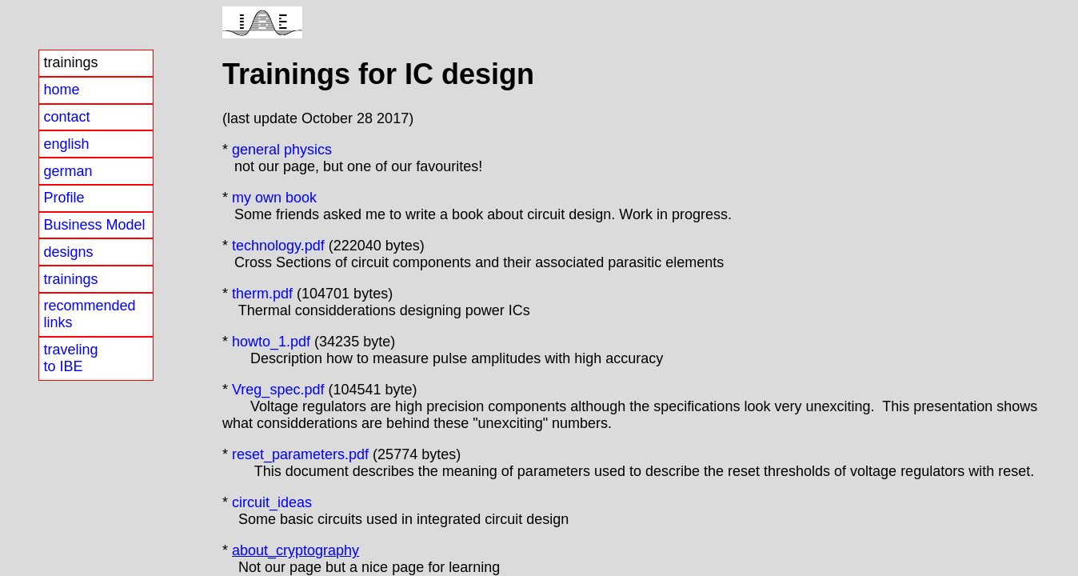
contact (66, 117)
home (61, 90)
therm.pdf (262, 294)
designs (68, 252)
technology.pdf (278, 246)
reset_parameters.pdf (300, 454)
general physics (282, 150)
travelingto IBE (70, 358)
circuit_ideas (270, 502)
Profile (63, 198)
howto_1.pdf (271, 342)
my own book (274, 198)
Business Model (94, 225)
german (67, 171)
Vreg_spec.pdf (278, 390)
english (66, 144)
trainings (70, 279)
